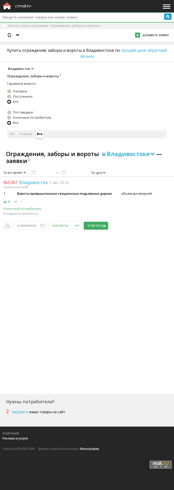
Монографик (89, 449)
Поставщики (23, 112)
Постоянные (23, 96)
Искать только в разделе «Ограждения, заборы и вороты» (54, 25)
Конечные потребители (32, 117)
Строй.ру (23, 6)
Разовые (20, 91)
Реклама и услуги (15, 438)
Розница (26, 134)
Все (16, 101)
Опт (12, 134)
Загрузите (20, 411)
